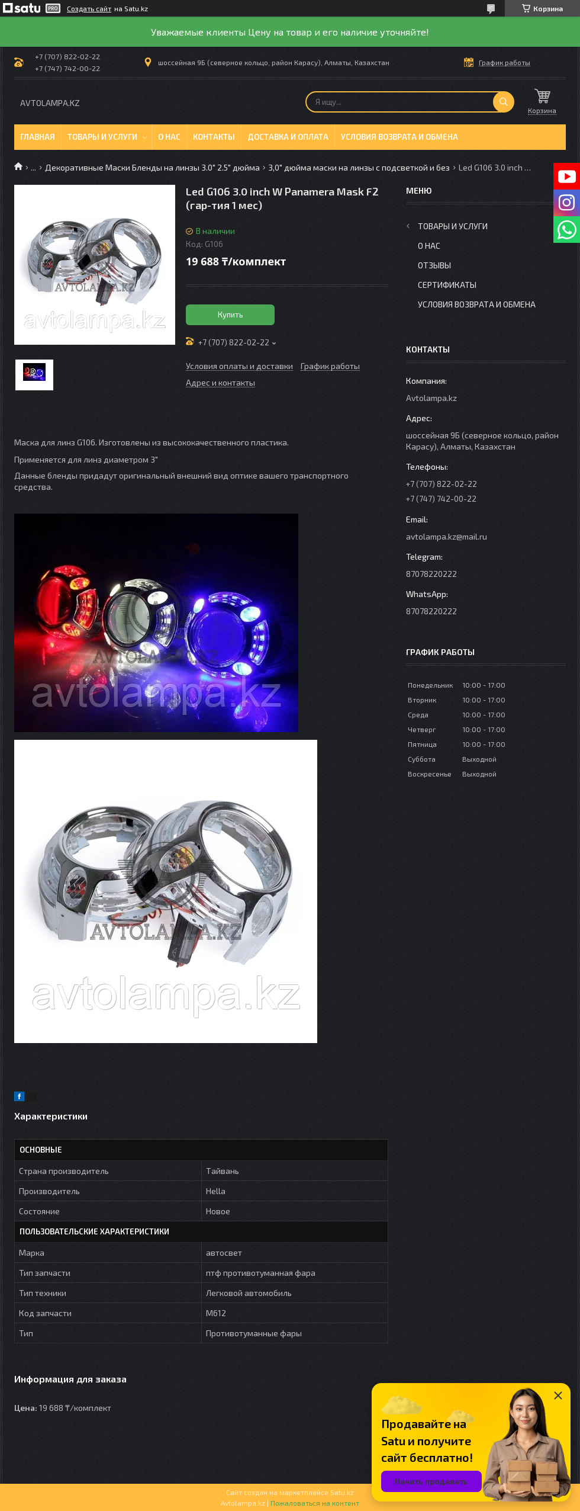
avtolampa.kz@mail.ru (446, 536)
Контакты (214, 137)
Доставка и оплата (287, 137)
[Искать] (503, 102)
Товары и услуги (102, 137)
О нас (169, 137)
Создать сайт (89, 8)
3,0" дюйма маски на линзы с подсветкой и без (359, 167)
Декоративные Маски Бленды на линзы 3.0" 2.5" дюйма (152, 167)
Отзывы (434, 265)
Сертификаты (447, 285)
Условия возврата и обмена (399, 137)
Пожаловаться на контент (314, 1503)
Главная (37, 137)
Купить (230, 314)
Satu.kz (342, 1492)
